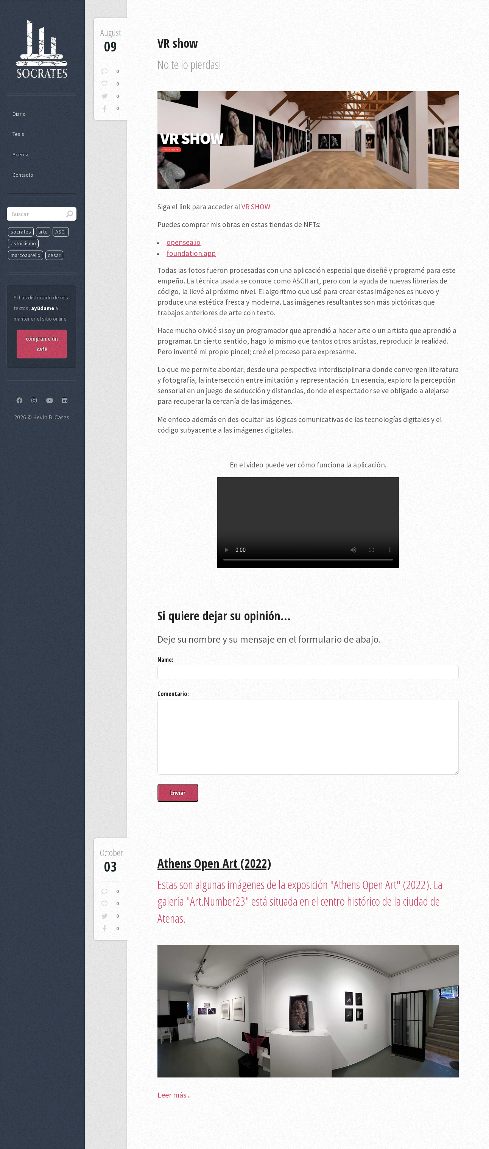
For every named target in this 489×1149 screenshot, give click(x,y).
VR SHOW (255, 206)
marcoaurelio (25, 255)
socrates (21, 231)
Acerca (20, 154)
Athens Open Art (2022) (214, 863)
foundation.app (191, 253)
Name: (165, 659)
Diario (19, 114)
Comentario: (173, 694)
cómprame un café (42, 344)
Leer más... (174, 1094)
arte (43, 231)
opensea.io (184, 242)
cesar (54, 255)
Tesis (18, 134)
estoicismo (23, 243)
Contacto (22, 174)
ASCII (61, 231)
